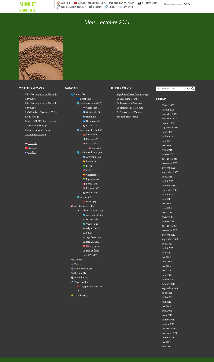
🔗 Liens (109, 6)
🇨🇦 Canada (88, 134)
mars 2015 (167, 270)
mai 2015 (166, 265)
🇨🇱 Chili (87, 170)
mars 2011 (167, 315)
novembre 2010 (169, 332)
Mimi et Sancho (36, 3)
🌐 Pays (75, 94)
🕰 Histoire (76, 272)
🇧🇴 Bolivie (88, 161)
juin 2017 (166, 252)
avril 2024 (167, 149)
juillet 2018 (167, 194)
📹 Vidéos (95, 6)
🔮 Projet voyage (79, 268)
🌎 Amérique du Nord (88, 130)
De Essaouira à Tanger (128, 98)
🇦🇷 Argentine (89, 156)
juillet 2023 (167, 181)
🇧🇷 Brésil (87, 165)
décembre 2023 (169, 158)
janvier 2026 (168, 109)
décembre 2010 (169, 328)
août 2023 (167, 176)
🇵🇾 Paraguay (89, 188)
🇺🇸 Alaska (94, 147)
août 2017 (167, 243)
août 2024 (167, 131)
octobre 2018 (168, 185)
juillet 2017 (167, 248)
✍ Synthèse (77, 295)
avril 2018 (167, 207)
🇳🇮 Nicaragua (90, 121)
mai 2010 (166, 341)
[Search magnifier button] (189, 4)
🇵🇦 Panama (88, 125)
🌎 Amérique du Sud (87, 152)
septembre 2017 (170, 239)
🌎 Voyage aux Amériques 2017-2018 (91, 228)
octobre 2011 (168, 283)
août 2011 (167, 292)
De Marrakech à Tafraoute (130, 107)
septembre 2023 (170, 172)
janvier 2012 (168, 279)
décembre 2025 (169, 114)
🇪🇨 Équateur (89, 179)
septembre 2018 (170, 190)
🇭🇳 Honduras (89, 116)
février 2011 (168, 319)
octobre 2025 (168, 123)
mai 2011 (166, 306)
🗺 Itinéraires (78, 277)
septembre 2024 (170, 127)
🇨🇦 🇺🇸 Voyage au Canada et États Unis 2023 (91, 251)
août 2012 (167, 274)
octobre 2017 (168, 234)
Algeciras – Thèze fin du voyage (133, 94)
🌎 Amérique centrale (88, 103)
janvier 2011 (168, 324)
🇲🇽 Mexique (89, 138)
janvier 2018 (168, 221)
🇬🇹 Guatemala (90, 112)
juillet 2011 (167, 297)
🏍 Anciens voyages (121, 2)
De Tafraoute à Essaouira (129, 103)
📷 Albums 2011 (147, 2)
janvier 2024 (168, 154)
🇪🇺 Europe (82, 98)
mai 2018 (166, 203)
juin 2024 (166, 140)
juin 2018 (166, 198)
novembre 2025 (169, 118)
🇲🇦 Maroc (88, 201)
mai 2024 (166, 145)
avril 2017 (167, 261)
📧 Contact (125, 6)
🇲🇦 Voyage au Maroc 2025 (89, 2)
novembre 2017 (169, 230)
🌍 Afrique (82, 197)
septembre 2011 (170, 288)
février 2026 (168, 105)
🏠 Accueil (63, 2)
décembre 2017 (169, 225)
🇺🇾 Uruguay (89, 192)
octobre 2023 (168, 167)
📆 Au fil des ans (79, 205)
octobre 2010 (168, 337)
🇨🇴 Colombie (89, 174)
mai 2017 (166, 257)
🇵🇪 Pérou (87, 183)
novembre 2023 (169, 163)
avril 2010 (167, 346)
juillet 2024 (167, 136)
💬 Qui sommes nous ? (71, 6)
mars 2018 (167, 212)
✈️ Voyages (77, 281)
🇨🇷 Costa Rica (90, 107)
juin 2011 (166, 301)
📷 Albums (76, 259)
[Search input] (173, 4)
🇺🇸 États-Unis (90, 143)
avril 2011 (167, 310)
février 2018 (168, 216)
